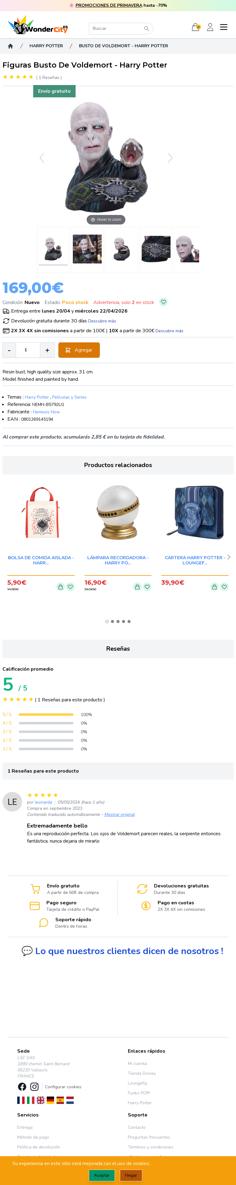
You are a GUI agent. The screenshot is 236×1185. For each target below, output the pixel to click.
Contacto (137, 1127)
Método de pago (33, 1137)
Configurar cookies (63, 1087)
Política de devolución (38, 1147)
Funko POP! (139, 1093)
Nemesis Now (46, 412)
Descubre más (102, 321)
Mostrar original (119, 814)
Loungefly (137, 1083)
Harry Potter (37, 397)
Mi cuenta (137, 1063)
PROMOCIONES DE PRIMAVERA (109, 5)
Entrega (25, 1127)
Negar (131, 1175)
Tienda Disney (142, 1073)
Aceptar (102, 1175)
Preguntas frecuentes (149, 1137)
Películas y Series (69, 397)
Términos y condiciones (150, 1147)
